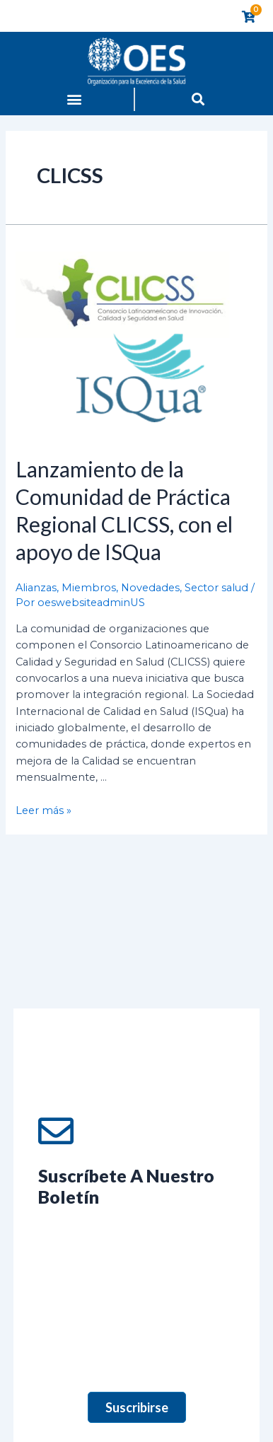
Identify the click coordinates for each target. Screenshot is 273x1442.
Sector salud (216, 587)
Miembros (89, 587)
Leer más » (43, 810)
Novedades (150, 587)
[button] (74, 99)
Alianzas (36, 587)
